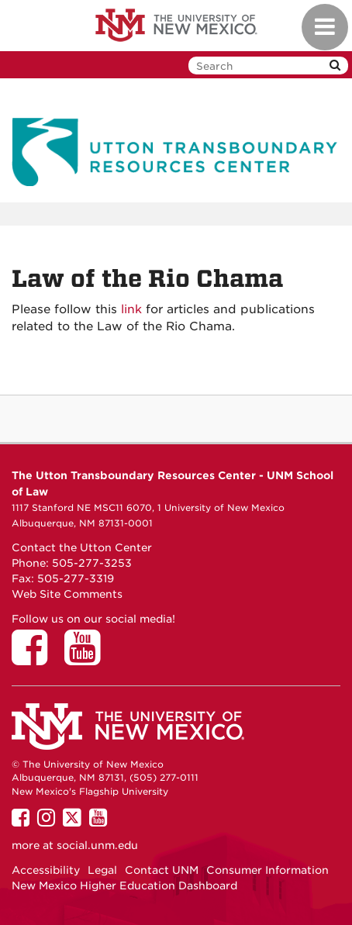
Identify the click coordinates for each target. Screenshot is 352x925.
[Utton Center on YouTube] (87, 658)
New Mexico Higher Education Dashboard (124, 885)
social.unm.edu (97, 845)
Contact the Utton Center (82, 547)
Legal (102, 870)
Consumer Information (267, 870)
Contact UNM (161, 870)
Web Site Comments (67, 594)
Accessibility (46, 870)
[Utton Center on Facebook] (35, 658)
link (131, 309)
